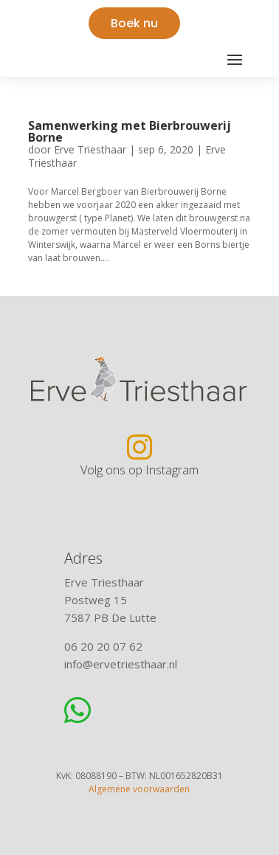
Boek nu (134, 23)
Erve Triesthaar (90, 149)
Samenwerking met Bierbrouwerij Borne (129, 131)
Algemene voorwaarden (139, 789)
